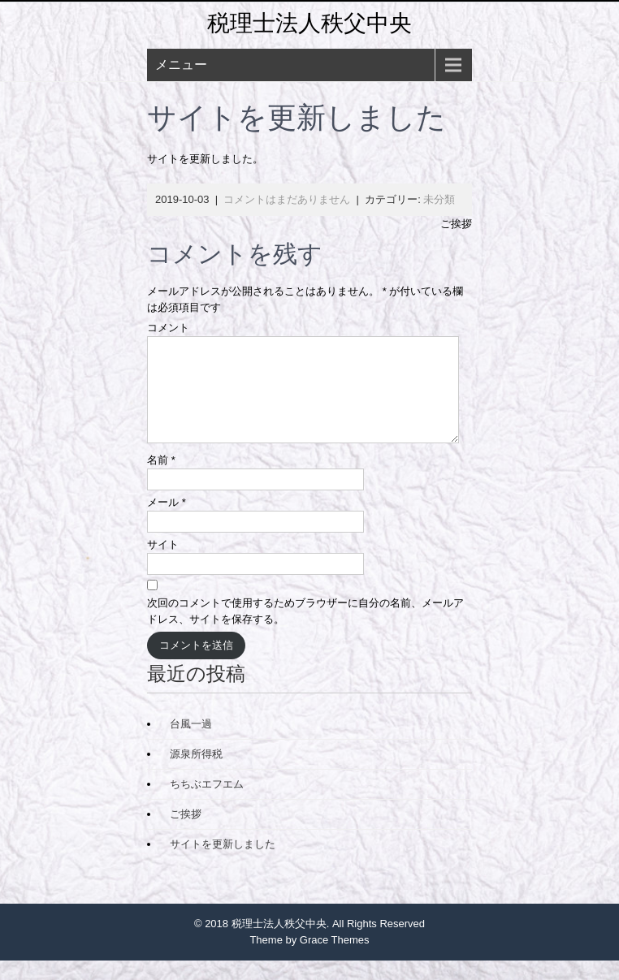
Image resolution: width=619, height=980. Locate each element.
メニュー (181, 64)
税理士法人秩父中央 (309, 23)
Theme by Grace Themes (309, 959)
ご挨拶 (456, 224)
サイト (163, 564)
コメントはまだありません (286, 199)
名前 (161, 479)
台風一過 (191, 743)
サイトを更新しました (222, 863)
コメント (168, 328)
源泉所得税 (196, 773)
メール (166, 522)
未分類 (439, 199)
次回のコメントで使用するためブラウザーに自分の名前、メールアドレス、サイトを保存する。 (305, 630)
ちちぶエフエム (207, 803)
